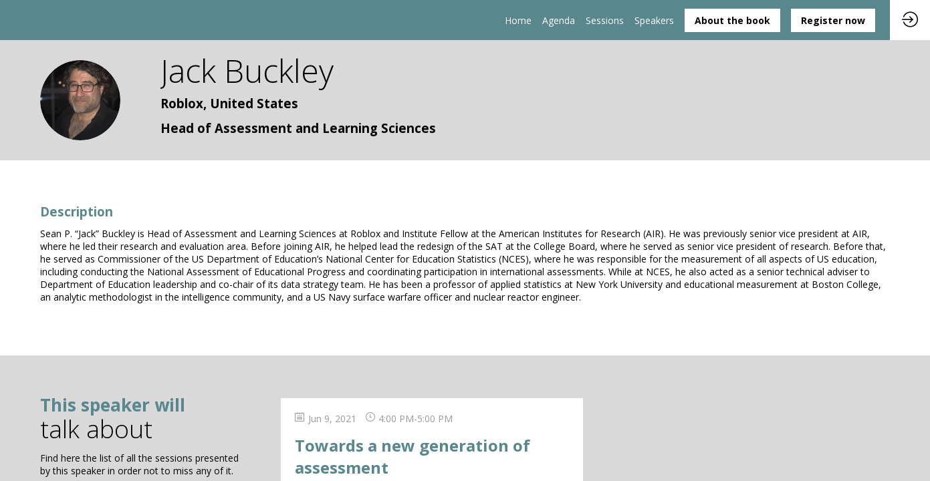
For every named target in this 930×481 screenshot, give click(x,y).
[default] (605, 20)
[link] (518, 20)
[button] (732, 20)
